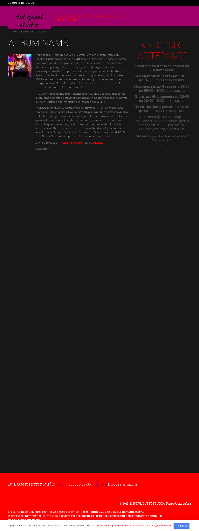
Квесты (121, 16)
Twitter (65, 142)
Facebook (77, 142)
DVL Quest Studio (30, 21)
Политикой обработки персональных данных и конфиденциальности (134, 525)
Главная (65, 16)
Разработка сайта (178, 503)
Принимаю (181, 525)
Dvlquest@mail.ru (122, 484)
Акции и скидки (93, 16)
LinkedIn (97, 142)
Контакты (66, 19)
